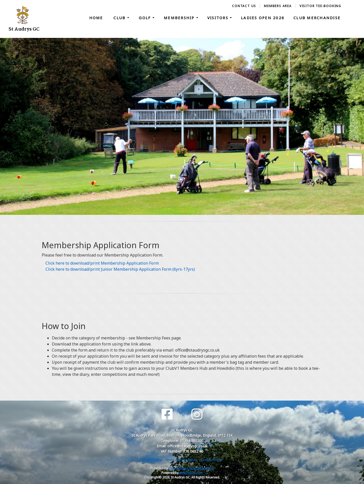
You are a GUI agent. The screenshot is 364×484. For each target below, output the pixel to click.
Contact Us (244, 6)
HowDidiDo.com (191, 473)
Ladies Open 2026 (262, 17)
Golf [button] (145, 17)
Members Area (278, 6)
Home (96, 17)
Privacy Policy (152, 460)
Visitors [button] (218, 17)
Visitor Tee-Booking (320, 6)
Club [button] (120, 17)
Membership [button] (180, 17)
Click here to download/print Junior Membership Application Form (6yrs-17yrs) (120, 269)
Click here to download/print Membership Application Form (102, 263)
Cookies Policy (211, 460)
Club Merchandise (316, 17)
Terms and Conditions (181, 460)
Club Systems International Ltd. (191, 468)
